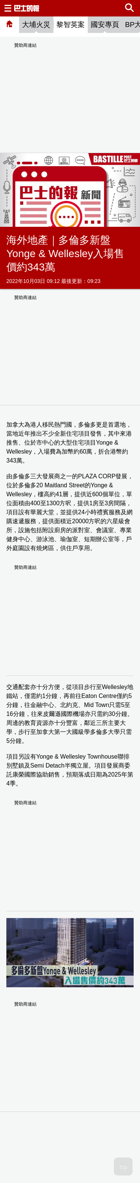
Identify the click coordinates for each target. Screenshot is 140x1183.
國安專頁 (105, 24)
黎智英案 (70, 24)
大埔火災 (36, 24)
